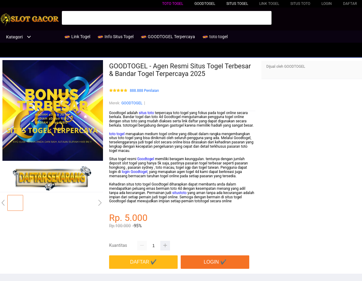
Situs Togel (237, 4)
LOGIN (326, 4)
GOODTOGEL (131, 103)
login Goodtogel (134, 172)
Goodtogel (145, 159)
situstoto (179, 193)
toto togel (172, 4)
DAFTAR (350, 4)
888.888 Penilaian (144, 91)
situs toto (146, 113)
